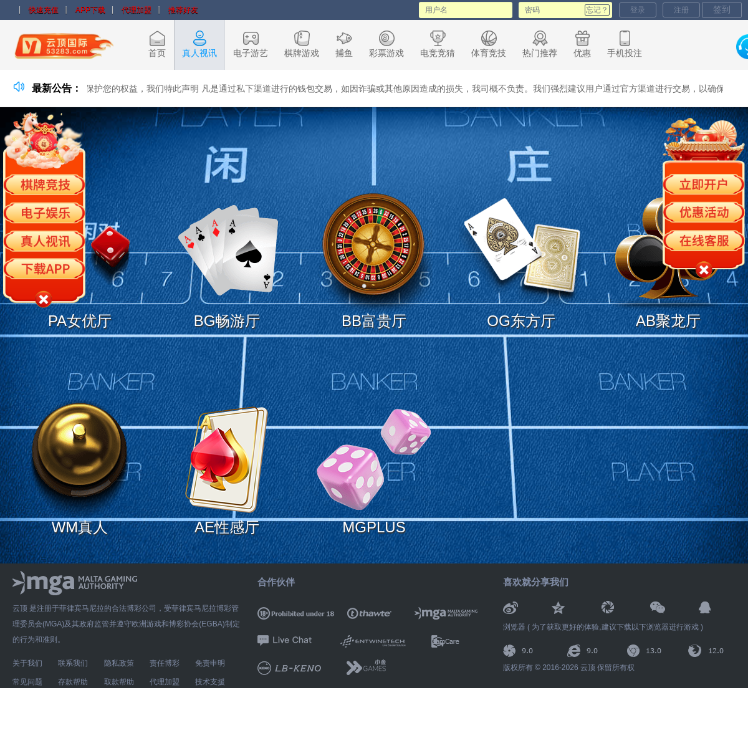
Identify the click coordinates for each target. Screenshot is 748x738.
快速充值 (44, 10)
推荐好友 (183, 10)
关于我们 (27, 663)
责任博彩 (165, 663)
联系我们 (73, 663)
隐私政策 (119, 663)
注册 (681, 10)
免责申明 (210, 663)
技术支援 (210, 682)
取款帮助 (119, 682)
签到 (722, 9)
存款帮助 (73, 682)
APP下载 (90, 10)
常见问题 (27, 682)
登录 (637, 10)
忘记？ (597, 10)
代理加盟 (136, 10)
